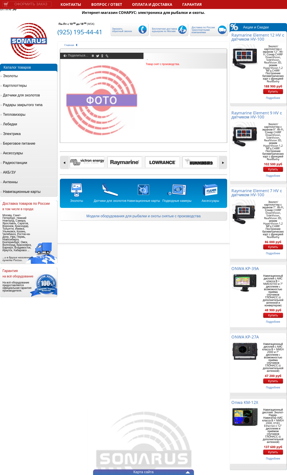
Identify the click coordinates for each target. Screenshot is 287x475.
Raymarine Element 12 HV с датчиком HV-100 (257, 37)
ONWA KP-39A (245, 268)
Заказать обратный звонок (122, 30)
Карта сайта (143, 471)
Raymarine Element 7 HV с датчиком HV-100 (256, 192)
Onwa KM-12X (244, 402)
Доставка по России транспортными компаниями (203, 30)
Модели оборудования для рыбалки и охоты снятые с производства (143, 216)
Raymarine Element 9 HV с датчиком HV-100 (256, 115)
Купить (273, 91)
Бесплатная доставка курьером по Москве (164, 30)
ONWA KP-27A (245, 337)
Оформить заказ (30, 4)
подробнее (273, 98)
